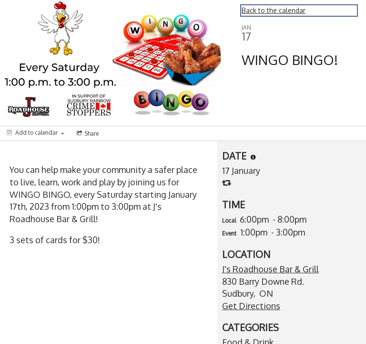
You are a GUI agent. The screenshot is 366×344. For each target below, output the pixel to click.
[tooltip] (253, 157)
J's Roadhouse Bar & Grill (270, 269)
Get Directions (251, 306)
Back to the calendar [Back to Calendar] (273, 10)
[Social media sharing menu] (86, 133)
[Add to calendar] (35, 132)
